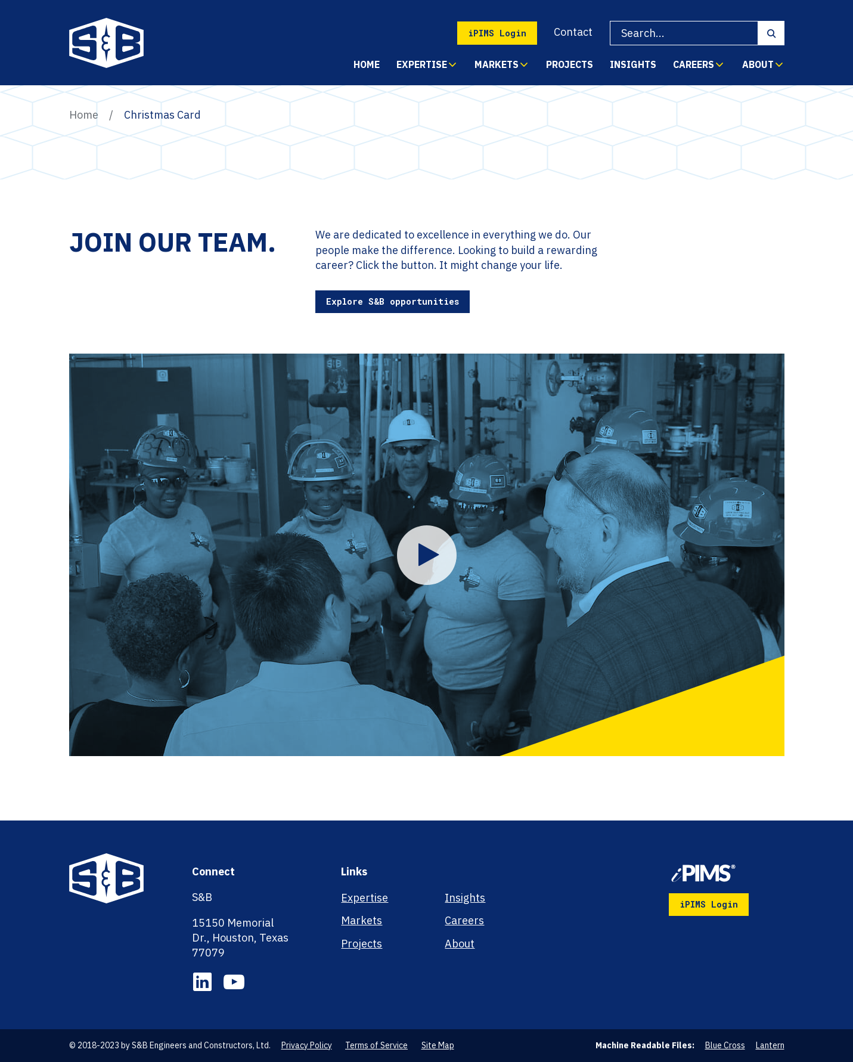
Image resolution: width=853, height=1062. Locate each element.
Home (366, 64)
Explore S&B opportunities (392, 301)
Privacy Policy (306, 1045)
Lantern (770, 1045)
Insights (633, 64)
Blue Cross (725, 1045)
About (758, 64)
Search (771, 33)
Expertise (421, 64)
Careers (693, 64)
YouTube (234, 981)
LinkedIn (202, 981)
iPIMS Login (497, 33)
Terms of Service (376, 1045)
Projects (569, 64)
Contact (573, 32)
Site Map (437, 1045)
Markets (496, 64)
